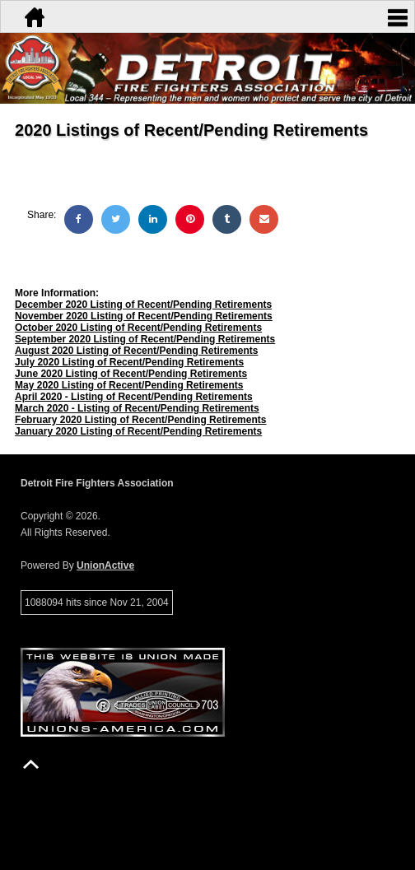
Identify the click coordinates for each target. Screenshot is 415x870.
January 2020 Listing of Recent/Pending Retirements (138, 431)
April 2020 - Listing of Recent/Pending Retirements (134, 396)
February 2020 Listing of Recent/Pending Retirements (140, 420)
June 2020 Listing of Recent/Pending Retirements (131, 373)
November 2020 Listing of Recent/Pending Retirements (144, 316)
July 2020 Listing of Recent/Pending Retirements (129, 362)
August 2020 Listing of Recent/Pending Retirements (136, 350)
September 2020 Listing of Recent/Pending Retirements (145, 339)
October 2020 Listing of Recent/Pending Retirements (138, 327)
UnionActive (105, 565)
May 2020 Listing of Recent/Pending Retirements (129, 385)
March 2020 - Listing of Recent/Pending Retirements (137, 408)
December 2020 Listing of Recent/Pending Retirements (143, 304)
